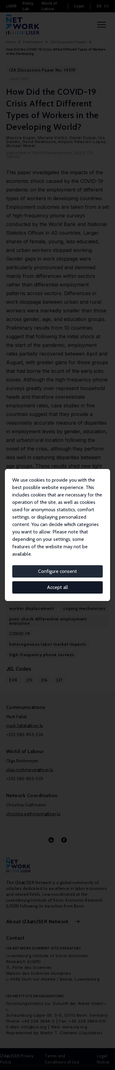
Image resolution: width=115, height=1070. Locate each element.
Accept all (57, 587)
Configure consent (57, 571)
